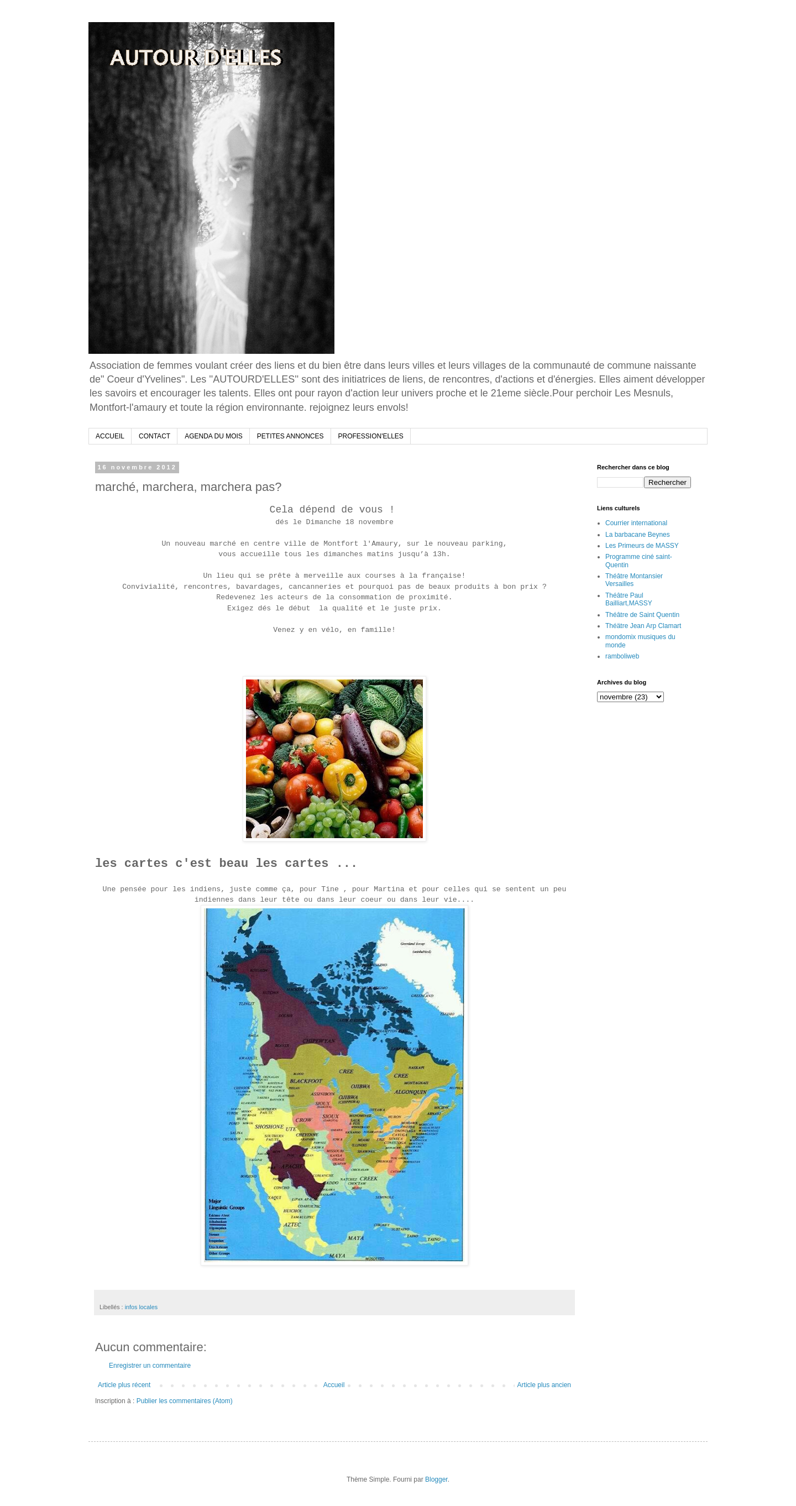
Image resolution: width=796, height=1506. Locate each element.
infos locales (141, 1307)
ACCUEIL (110, 436)
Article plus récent (124, 1385)
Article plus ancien (544, 1385)
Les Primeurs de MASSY (642, 546)
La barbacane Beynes (637, 534)
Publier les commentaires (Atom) (185, 1401)
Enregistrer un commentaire (150, 1365)
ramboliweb (622, 656)
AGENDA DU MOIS (214, 436)
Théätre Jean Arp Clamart (643, 626)
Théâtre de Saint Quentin (642, 615)
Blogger (436, 1479)
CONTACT (154, 436)
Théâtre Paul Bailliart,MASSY (628, 599)
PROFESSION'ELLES (371, 436)
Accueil (334, 1385)
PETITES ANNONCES (290, 436)
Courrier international (636, 523)
